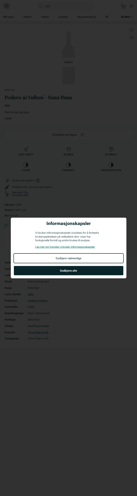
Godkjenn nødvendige (68, 258)
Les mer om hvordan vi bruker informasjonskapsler (65, 246)
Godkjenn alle (68, 270)
